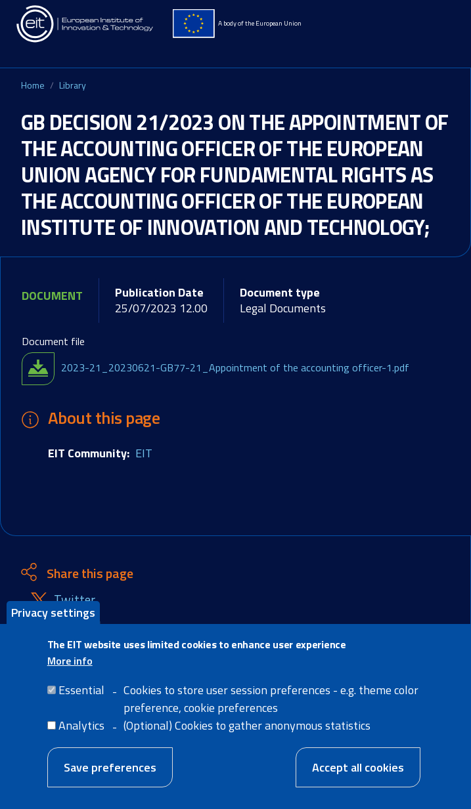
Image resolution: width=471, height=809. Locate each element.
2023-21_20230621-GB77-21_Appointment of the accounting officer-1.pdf (235, 367)
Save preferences (110, 773)
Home (33, 85)
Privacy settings (53, 618)
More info (70, 666)
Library (72, 85)
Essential (81, 696)
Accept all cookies (358, 773)
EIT (143, 453)
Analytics (81, 731)
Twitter (74, 600)
